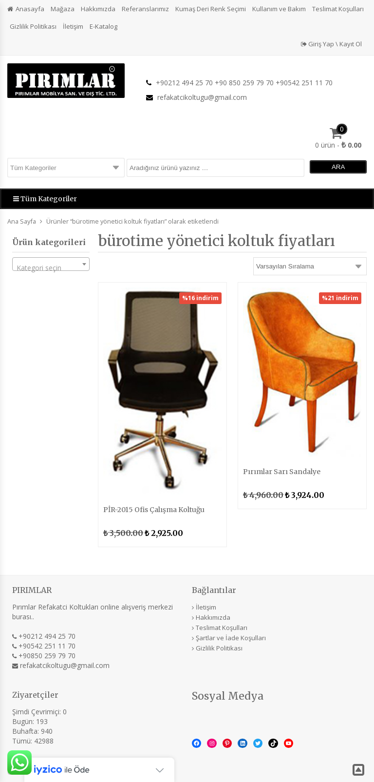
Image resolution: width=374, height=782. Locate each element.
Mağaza (63, 8)
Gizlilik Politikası (33, 26)
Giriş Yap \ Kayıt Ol (331, 43)
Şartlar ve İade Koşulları (231, 637)
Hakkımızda (98, 8)
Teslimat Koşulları (338, 8)
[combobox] (51, 264)
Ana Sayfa (21, 221)
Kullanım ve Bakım (279, 8)
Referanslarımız (145, 8)
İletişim (73, 26)
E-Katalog (103, 26)
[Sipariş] (310, 266)
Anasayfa (30, 8)
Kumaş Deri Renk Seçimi (210, 8)
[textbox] (51, 268)
